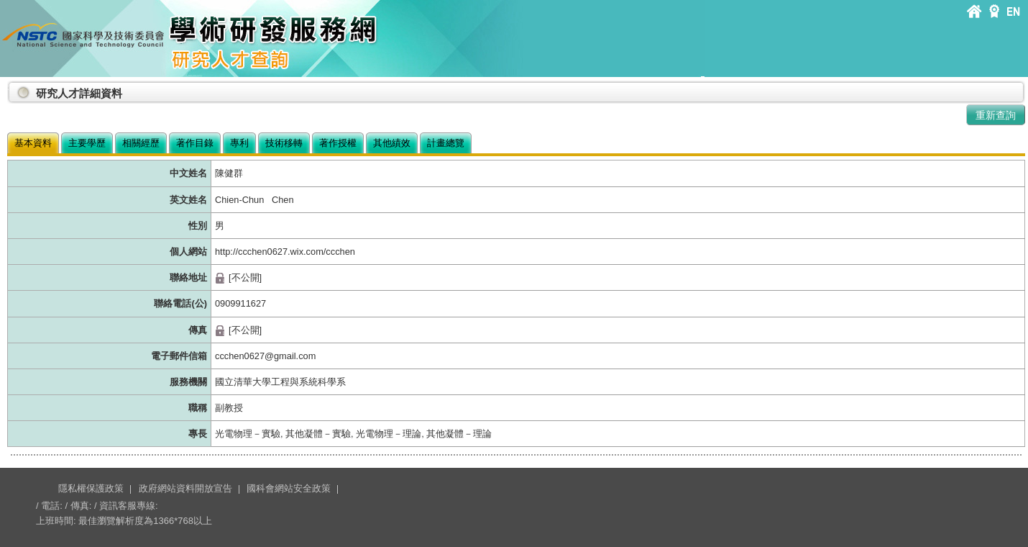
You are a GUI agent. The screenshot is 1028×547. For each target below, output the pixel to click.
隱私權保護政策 (91, 488)
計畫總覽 (445, 142)
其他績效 (391, 142)
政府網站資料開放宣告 (185, 488)
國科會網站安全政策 (289, 488)
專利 (239, 142)
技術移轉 (284, 142)
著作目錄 (195, 142)
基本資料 (33, 142)
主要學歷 (87, 142)
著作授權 (338, 142)
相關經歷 (141, 142)
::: (10, 87)
